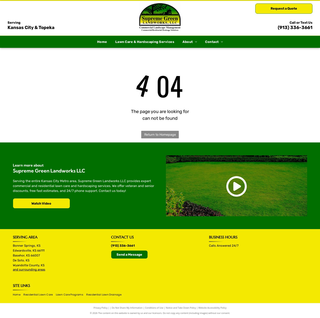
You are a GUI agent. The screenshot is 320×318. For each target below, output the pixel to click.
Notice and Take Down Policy (181, 307)
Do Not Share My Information (127, 307)
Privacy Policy (100, 307)
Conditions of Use (154, 307)
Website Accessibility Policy (212, 307)
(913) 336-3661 (295, 27)
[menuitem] (102, 41)
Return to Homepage (160, 135)
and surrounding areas (29, 269)
